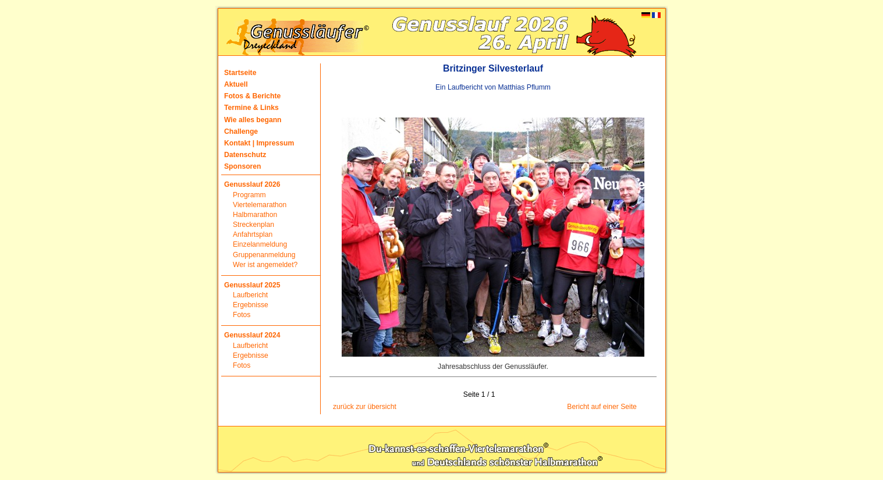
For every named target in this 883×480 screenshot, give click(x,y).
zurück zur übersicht (364, 407)
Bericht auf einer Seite (602, 407)
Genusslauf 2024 (252, 335)
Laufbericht (250, 295)
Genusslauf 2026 (252, 184)
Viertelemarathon (259, 205)
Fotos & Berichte (252, 96)
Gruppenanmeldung (264, 255)
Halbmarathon (255, 215)
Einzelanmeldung (260, 244)
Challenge (241, 131)
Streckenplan (253, 225)
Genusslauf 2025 (252, 285)
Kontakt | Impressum (259, 143)
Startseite (240, 73)
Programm (249, 195)
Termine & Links (251, 108)
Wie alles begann (253, 120)
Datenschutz (245, 155)
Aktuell (236, 84)
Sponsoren (242, 166)
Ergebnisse (250, 305)
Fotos (241, 315)
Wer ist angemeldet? (265, 265)
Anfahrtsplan (252, 234)
